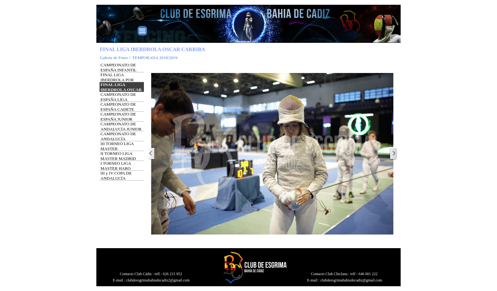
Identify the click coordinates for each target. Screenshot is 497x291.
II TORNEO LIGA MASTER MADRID (118, 156)
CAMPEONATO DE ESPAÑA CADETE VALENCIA (118, 109)
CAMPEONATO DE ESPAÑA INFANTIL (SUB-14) (118, 70)
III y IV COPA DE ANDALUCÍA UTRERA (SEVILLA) (119, 178)
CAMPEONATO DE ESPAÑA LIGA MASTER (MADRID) (119, 99)
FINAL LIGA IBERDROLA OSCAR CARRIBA (121, 89)
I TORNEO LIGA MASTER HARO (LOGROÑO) (115, 168)
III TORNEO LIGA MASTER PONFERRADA (117, 148)
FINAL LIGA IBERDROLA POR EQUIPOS (117, 79)
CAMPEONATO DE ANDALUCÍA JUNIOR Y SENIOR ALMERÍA (120, 129)
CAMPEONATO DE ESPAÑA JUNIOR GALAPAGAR (118, 119)
